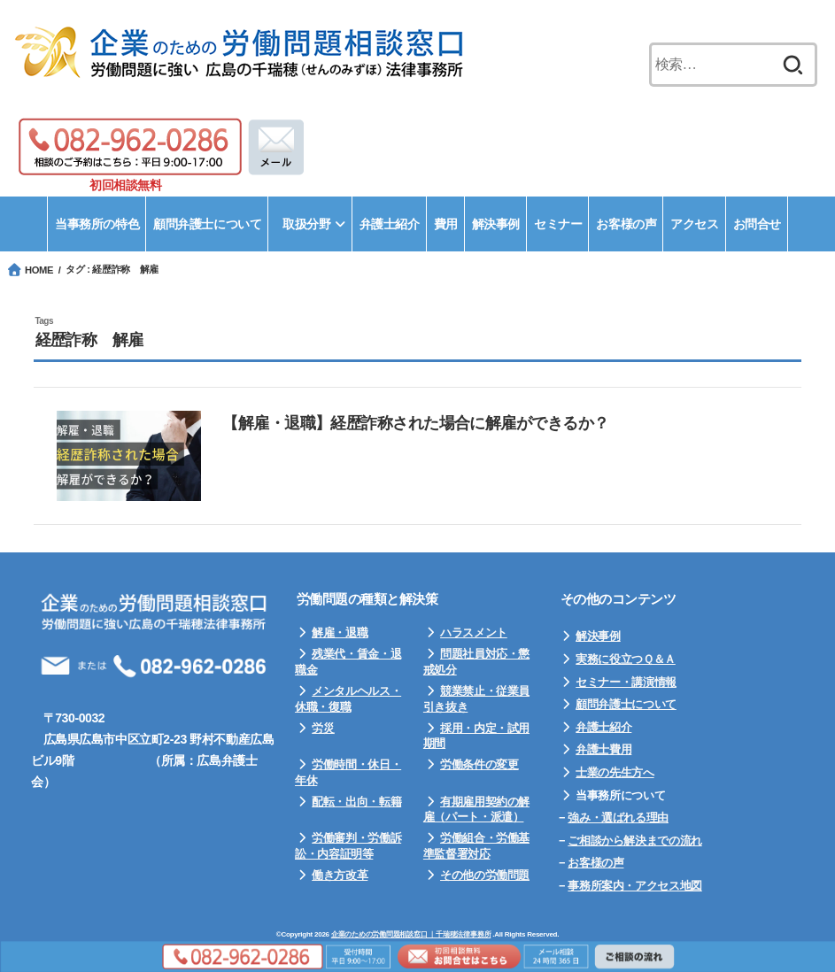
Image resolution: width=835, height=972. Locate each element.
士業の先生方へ (614, 772)
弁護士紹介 (603, 727)
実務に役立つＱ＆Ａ (626, 659)
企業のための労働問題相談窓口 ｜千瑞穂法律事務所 (411, 934)
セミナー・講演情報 (626, 682)
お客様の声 (595, 862)
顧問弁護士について (626, 704)
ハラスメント (473, 632)
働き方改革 (339, 875)
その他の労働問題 (485, 875)
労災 (323, 728)
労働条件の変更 (479, 764)
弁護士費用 (603, 749)
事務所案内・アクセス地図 (634, 885)
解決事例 (598, 636)
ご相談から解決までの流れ (634, 840)
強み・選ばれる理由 (618, 817)
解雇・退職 (339, 632)
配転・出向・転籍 (356, 801)
